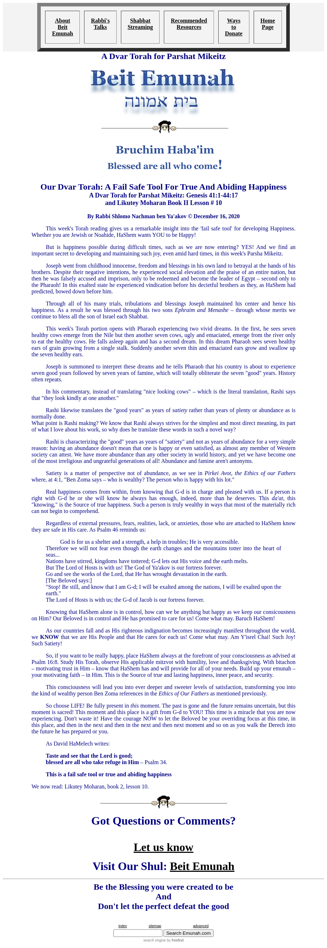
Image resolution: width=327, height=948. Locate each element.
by (175, 940)
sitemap (154, 926)
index (122, 926)
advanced (201, 926)
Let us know (163, 847)
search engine (154, 940)
